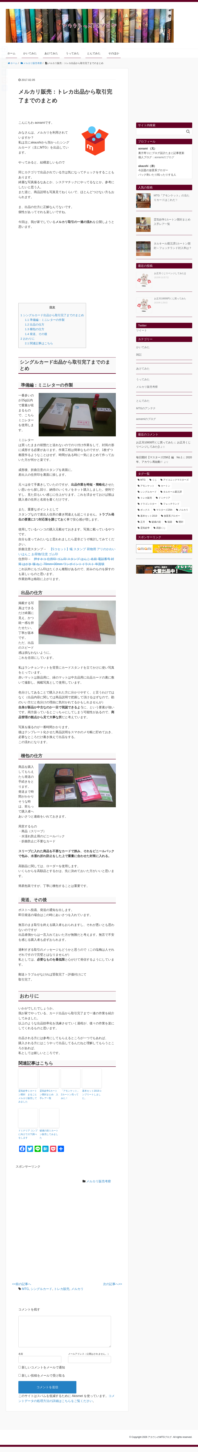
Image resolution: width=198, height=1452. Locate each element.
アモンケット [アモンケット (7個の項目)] (147, 485)
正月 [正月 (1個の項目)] (142, 522)
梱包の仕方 (34, 329)
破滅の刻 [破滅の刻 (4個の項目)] (156, 522)
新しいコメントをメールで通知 (43, 1372)
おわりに (27, 338)
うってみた (72, 53)
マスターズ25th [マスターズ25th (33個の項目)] (164, 509)
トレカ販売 (61, 1288)
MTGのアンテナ (146, 408)
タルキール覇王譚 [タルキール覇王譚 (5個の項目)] (172, 491)
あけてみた (51, 53)
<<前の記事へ (21, 1283)
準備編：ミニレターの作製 (45, 319)
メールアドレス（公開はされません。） (89, 1359)
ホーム (11, 53)
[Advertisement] (67, 266)
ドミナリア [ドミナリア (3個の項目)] (164, 497)
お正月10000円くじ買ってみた (170, 298)
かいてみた (30, 53)
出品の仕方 (34, 324)
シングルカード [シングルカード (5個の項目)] (148, 491)
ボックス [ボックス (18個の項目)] (145, 509)
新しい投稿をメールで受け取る (43, 1380)
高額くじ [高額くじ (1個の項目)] (161, 528)
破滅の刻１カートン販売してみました (49, 1133)
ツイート (141, 330)
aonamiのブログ (164, 157)
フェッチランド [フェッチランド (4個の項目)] (171, 503)
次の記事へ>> (112, 1283)
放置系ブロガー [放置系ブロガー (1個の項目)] (172, 516)
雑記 (139, 354)
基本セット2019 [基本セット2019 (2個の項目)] (148, 516)
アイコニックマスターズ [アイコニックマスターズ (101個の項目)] (176, 479)
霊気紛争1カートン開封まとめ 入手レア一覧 (49, 1094)
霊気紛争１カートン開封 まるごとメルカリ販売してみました (27, 1096)
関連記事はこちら (39, 343)
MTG (25, 1288)
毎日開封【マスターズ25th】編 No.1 (159, 457)
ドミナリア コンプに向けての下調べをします (28, 1133)
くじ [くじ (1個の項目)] (154, 479)
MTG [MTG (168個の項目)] (143, 479)
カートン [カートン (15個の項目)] (165, 485)
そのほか (113, 53)
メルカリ (77, 1288)
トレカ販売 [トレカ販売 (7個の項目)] (146, 497)
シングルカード (41, 1288)
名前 (20, 1359)
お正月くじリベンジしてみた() (170, 273)
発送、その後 (36, 334)
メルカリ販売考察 (98, 1180)
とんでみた (94, 53)
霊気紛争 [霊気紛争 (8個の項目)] (145, 528)
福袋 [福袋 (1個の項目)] (169, 522)
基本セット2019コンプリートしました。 (91, 1094)
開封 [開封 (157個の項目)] (181, 522)
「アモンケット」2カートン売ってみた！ (70, 1094)
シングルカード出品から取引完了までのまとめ (52, 315)
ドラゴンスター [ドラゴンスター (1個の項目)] (148, 503)
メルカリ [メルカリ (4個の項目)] (183, 509)
